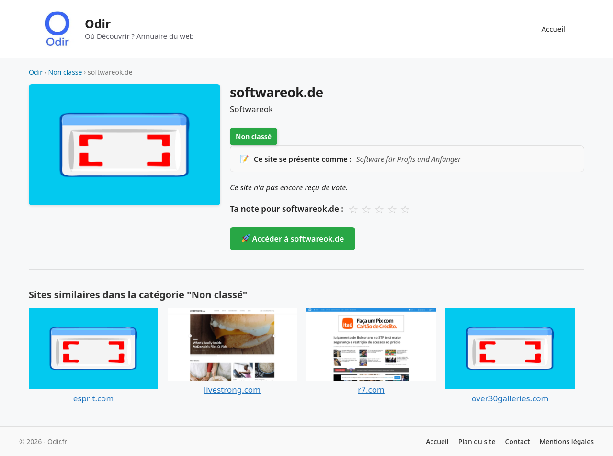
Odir (98, 23)
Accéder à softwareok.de (293, 239)
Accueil (553, 29)
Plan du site (477, 441)
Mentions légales (566, 441)
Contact (517, 441)
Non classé (65, 72)
